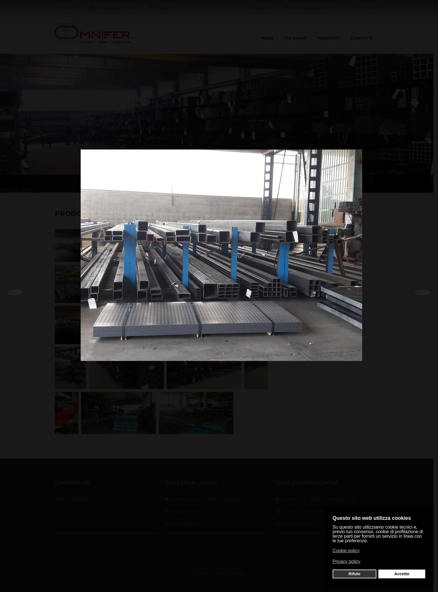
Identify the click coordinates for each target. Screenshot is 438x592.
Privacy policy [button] (346, 561)
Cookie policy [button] (346, 550)
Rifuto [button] (354, 574)
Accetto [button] (401, 574)
